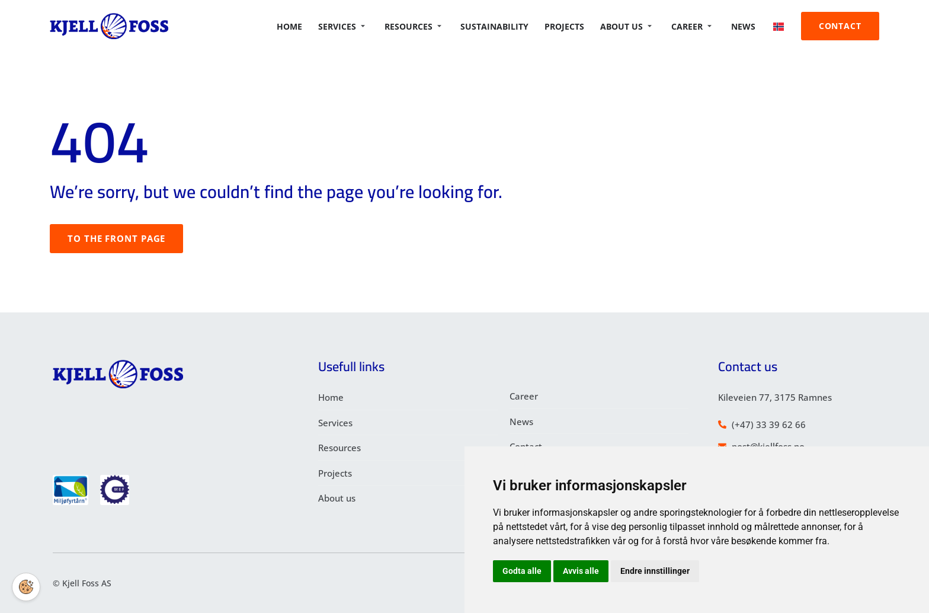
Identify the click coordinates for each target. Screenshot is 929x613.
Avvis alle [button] (581, 571)
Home (302, 26)
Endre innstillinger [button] (655, 571)
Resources (423, 26)
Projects (572, 26)
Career (697, 26)
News (748, 26)
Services (352, 26)
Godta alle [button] (522, 571)
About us (633, 26)
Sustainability (504, 26)
